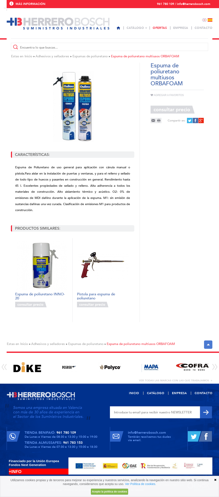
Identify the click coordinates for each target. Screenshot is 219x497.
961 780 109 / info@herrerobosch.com (183, 4)
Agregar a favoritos (167, 95)
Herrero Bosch (58, 24)
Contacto (203, 28)
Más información (30, 4)
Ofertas (160, 28)
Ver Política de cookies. (140, 484)
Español (210, 20)
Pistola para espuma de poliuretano (96, 296)
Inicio (28, 56)
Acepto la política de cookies (109, 491)
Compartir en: (176, 121)
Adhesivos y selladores (52, 56)
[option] (27, 367)
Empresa (180, 28)
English (204, 20)
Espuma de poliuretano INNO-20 (40, 296)
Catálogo (135, 28)
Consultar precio (31, 304)
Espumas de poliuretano (90, 56)
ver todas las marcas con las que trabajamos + (175, 380)
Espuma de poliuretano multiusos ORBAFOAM (145, 56)
